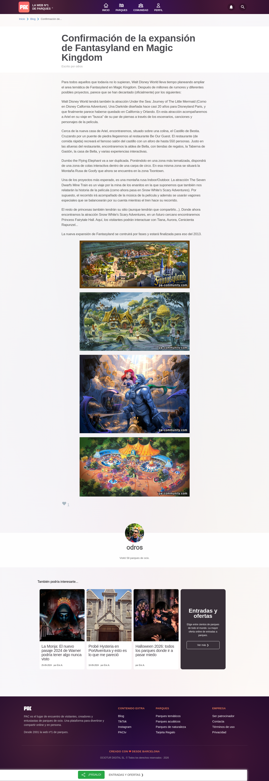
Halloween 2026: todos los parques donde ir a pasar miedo (155, 650)
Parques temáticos (168, 716)
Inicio (22, 18)
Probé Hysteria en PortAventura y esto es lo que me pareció (108, 650)
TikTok (122, 721)
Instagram (124, 726)
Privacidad (219, 732)
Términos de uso (223, 726)
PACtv (122, 732)
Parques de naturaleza (171, 726)
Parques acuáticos (168, 721)
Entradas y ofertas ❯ (126, 774)
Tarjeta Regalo (165, 732)
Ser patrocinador (223, 716)
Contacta (218, 721)
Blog (33, 18)
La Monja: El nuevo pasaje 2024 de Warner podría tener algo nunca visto (62, 652)
